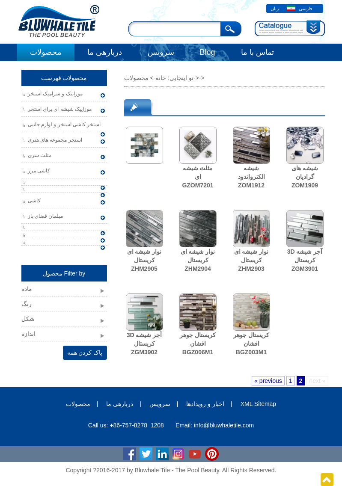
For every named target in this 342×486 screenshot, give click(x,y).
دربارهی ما (104, 52)
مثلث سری (39, 155)
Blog (207, 52)
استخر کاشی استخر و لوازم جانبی (64, 124)
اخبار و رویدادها (205, 403)
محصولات (46, 52)
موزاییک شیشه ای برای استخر (60, 109)
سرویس (161, 52)
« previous (268, 380)
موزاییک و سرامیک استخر (55, 94)
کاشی (34, 201)
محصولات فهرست (64, 77)
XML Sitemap (259, 403)
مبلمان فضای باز (45, 216)
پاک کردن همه (85, 352)
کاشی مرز (39, 171)
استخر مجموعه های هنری (55, 140)
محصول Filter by (64, 273)
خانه (160, 77)
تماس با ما (257, 52)
